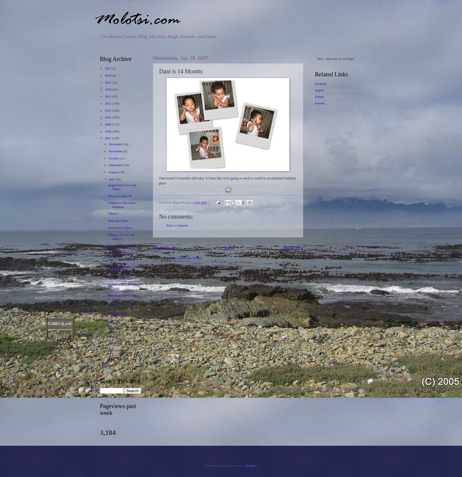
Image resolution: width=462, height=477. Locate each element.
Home (229, 247)
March (113, 343)
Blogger (251, 465)
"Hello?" (113, 213)
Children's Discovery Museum (122, 204)
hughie (319, 90)
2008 (108, 131)
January (114, 357)
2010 (108, 117)
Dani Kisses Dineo (120, 228)
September (116, 165)
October (114, 158)
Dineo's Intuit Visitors (122, 245)
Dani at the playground (123, 252)
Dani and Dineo (118, 220)
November (116, 151)
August (114, 172)
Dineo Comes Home (121, 259)
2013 (108, 96)
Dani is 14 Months (120, 277)
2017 (108, 68)
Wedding (321, 83)
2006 (108, 366)
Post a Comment (177, 225)
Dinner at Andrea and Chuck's (122, 297)
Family (319, 96)
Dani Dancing (117, 313)
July (112, 179)
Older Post (293, 247)
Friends (320, 103)
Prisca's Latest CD (120, 196)
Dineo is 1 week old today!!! (121, 236)
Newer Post (163, 247)
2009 (108, 124)
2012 (108, 103)
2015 (108, 82)
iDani (112, 306)
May (112, 329)
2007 (108, 138)
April (112, 336)
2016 (108, 75)
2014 (108, 89)
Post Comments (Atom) (186, 258)
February (115, 350)
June (112, 322)
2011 (108, 110)
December (116, 144)
